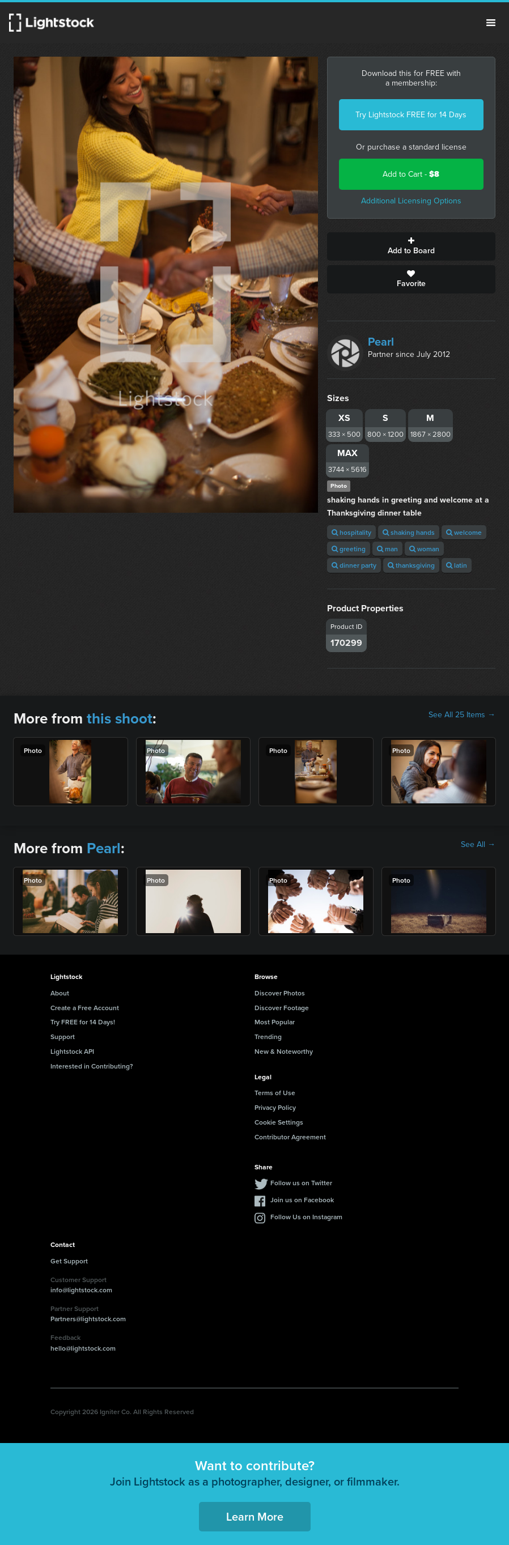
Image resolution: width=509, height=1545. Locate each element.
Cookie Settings (279, 1122)
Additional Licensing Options (411, 201)
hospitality (351, 532)
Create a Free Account (84, 1007)
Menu (491, 23)
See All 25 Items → (462, 715)
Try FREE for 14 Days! (82, 1022)
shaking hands (409, 532)
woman (424, 549)
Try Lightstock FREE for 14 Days (410, 115)
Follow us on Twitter (301, 1183)
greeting (349, 549)
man (387, 549)
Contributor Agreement (290, 1137)
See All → (478, 844)
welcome (464, 532)
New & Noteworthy (284, 1051)
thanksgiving (411, 565)
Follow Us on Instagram (306, 1216)
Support (62, 1036)
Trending (268, 1036)
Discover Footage (282, 1007)
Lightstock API (72, 1051)
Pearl (381, 341)
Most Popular (275, 1022)
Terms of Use (275, 1092)
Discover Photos (280, 993)
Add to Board (411, 246)
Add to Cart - (411, 174)
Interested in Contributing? (91, 1066)
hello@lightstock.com (83, 1348)
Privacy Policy (275, 1107)
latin (456, 565)
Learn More (254, 1516)
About (59, 993)
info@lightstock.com (81, 1290)
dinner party (354, 565)
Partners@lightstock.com (88, 1318)
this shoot (119, 718)
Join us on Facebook (302, 1199)
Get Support (69, 1261)
